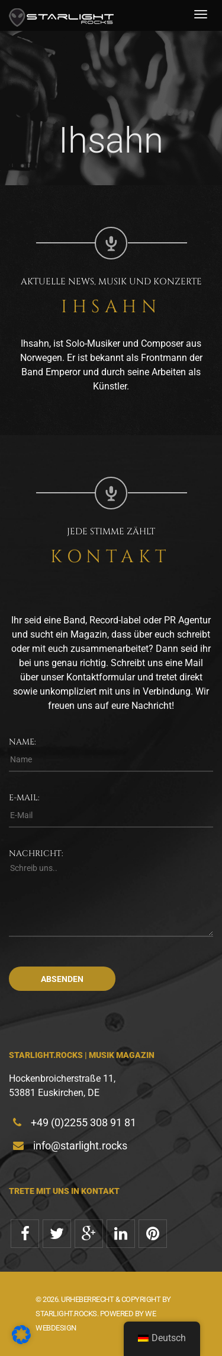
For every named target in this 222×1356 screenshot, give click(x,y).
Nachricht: (36, 853)
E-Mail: (24, 797)
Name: (22, 741)
